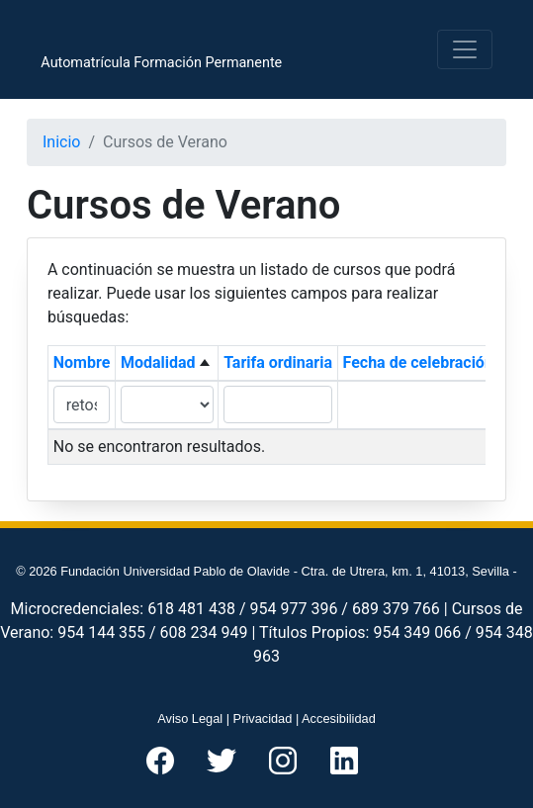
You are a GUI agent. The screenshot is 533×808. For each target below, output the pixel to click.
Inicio (61, 142)
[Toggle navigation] (464, 49)
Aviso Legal (189, 718)
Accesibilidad (339, 718)
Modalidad (158, 362)
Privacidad (263, 718)
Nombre (82, 362)
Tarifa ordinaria (277, 362)
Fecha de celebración (418, 362)
